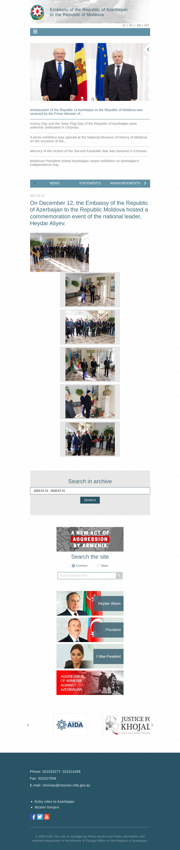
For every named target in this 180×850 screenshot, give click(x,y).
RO (146, 25)
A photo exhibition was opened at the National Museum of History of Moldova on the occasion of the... (88, 139)
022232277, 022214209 (62, 771)
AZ (124, 25)
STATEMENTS (90, 183)
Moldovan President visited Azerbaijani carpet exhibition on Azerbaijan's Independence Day (84, 163)
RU (131, 25)
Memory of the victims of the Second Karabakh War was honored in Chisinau (88, 151)
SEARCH (90, 500)
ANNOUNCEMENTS (125, 183)
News (104, 565)
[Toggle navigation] (35, 31)
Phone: (55, 771)
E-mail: (60, 785)
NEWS (55, 183)
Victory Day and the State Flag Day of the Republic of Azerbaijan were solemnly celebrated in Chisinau (83, 125)
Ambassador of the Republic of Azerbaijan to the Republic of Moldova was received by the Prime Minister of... (86, 112)
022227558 (47, 778)
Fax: (43, 778)
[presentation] (35, 182)
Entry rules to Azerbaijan (55, 801)
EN (139, 25)
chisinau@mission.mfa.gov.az (66, 785)
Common (82, 565)
